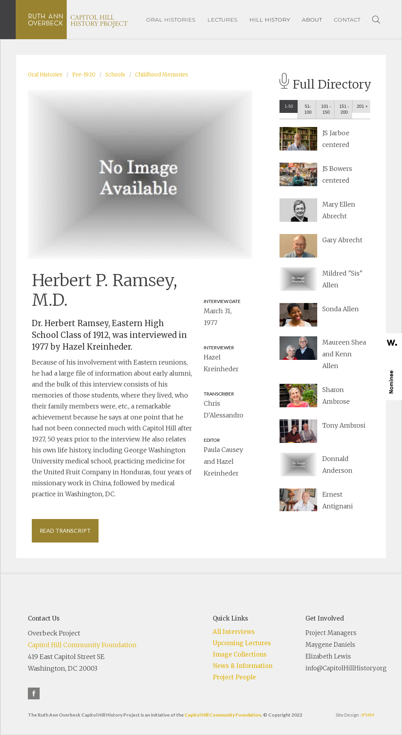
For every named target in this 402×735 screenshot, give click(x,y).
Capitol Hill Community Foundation (82, 645)
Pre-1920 (83, 74)
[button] (269, 19)
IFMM (368, 715)
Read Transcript (65, 530)
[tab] (289, 106)
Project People (234, 677)
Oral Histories (45, 74)
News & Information (242, 666)
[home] (78, 19)
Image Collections (240, 654)
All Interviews (234, 631)
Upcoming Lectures (242, 643)
